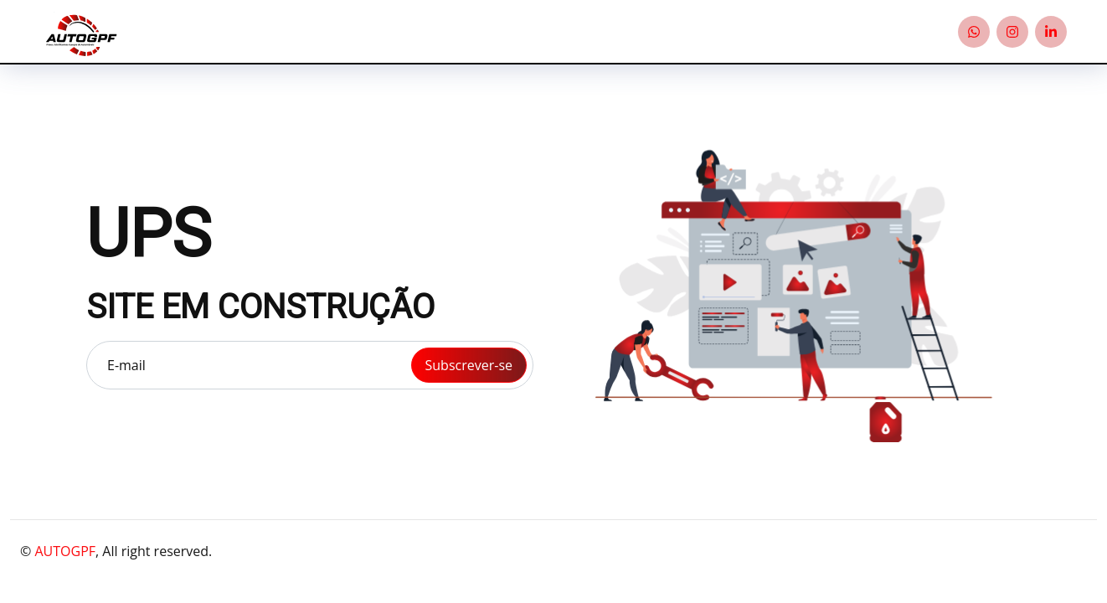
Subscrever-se (468, 365)
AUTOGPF (64, 551)
